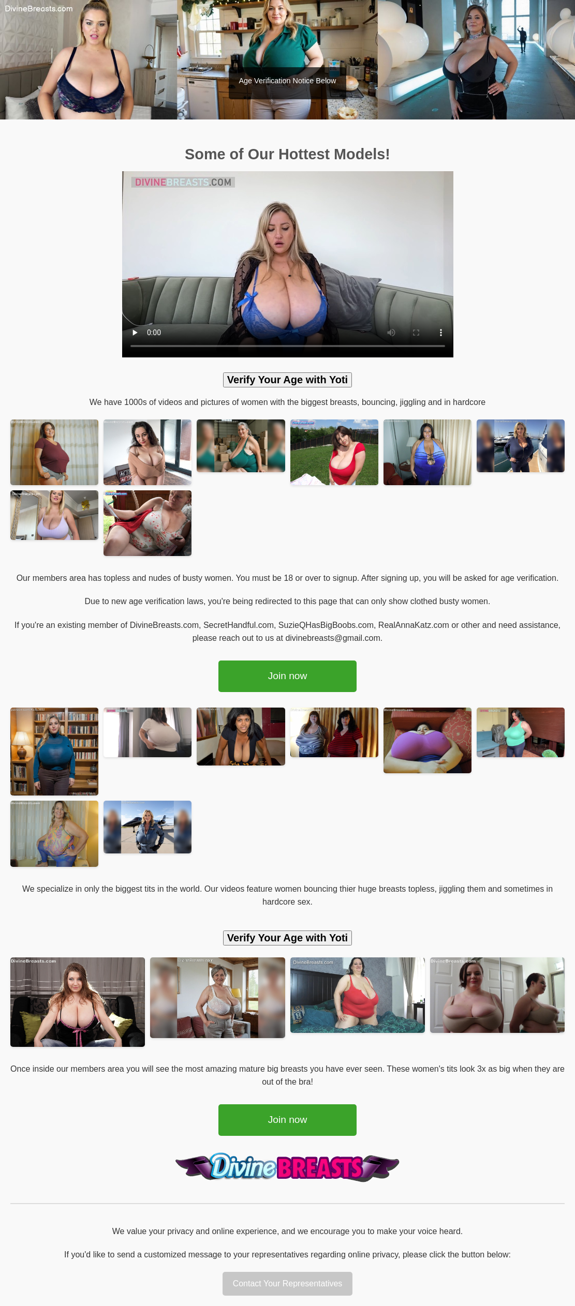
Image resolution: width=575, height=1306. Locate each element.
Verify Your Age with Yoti (287, 379)
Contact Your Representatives (288, 1283)
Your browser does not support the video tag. (287, 264)
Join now (287, 675)
